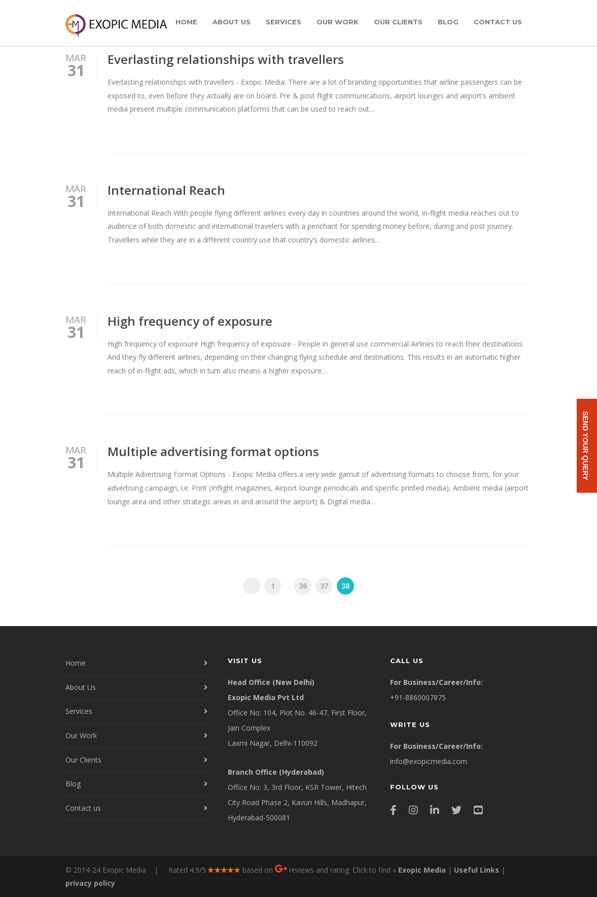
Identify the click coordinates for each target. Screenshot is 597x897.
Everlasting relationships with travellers (226, 59)
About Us (232, 22)
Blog (448, 22)
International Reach (166, 190)
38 (345, 586)
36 (303, 586)
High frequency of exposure (190, 321)
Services (283, 22)
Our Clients (398, 22)
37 (324, 586)
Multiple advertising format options (213, 451)
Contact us (498, 22)
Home (186, 22)
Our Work (338, 22)
